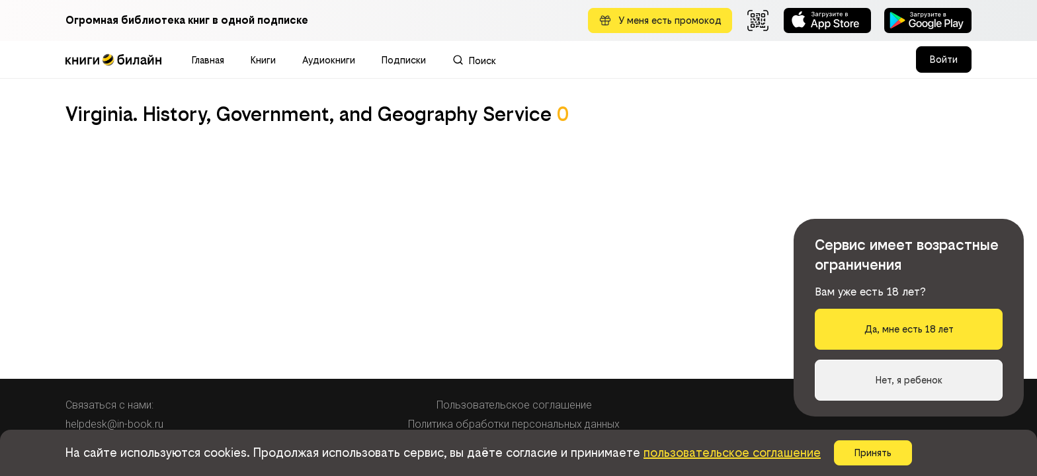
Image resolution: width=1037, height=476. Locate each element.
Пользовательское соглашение (514, 405)
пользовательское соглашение (732, 452)
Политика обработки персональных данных (514, 424)
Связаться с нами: (109, 405)
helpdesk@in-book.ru (114, 424)
